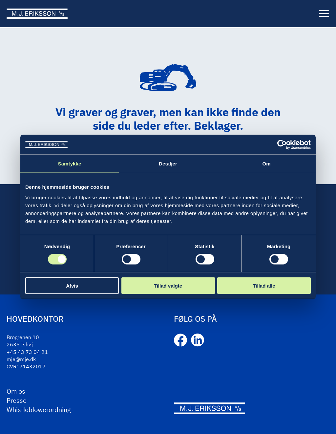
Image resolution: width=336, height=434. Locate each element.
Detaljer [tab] (168, 163)
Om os (16, 391)
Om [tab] (266, 163)
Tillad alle (264, 285)
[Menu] (324, 14)
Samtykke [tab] (69, 163)
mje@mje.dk (21, 359)
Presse (17, 400)
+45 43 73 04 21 (27, 352)
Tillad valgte (168, 285)
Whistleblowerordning (39, 409)
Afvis (72, 285)
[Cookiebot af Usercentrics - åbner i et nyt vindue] (282, 145)
